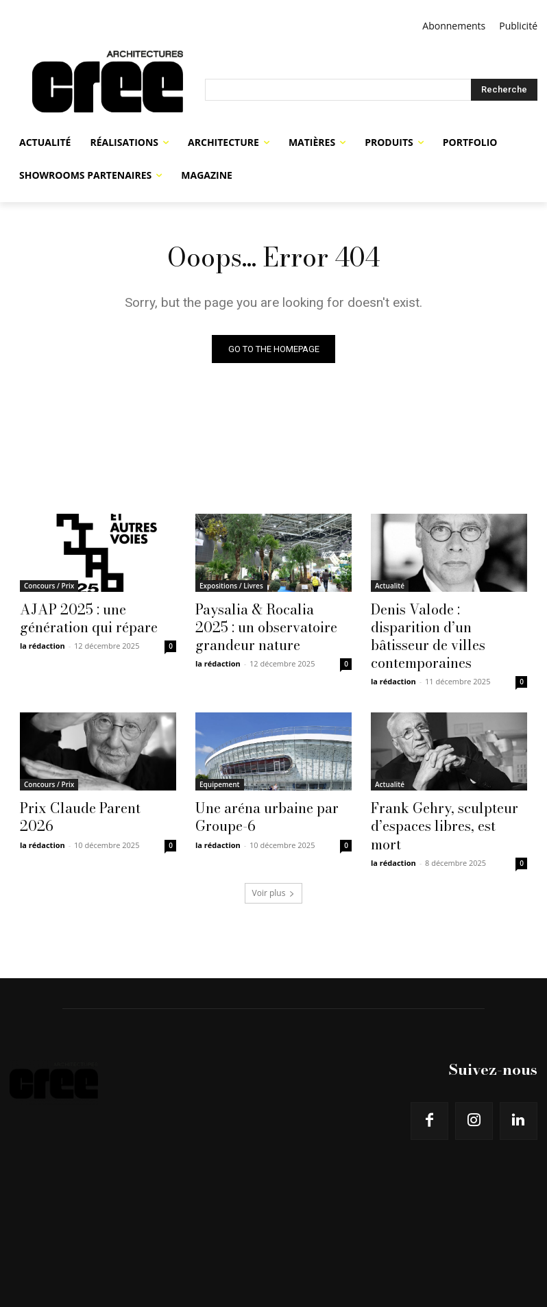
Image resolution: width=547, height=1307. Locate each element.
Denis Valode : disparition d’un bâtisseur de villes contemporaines (441, 623)
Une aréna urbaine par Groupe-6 (256, 789)
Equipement (219, 759)
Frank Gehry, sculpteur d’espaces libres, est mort (440, 789)
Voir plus (273, 843)
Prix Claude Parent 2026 (87, 782)
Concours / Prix (49, 585)
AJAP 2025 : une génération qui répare (95, 615)
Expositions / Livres (231, 585)
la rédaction (42, 641)
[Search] (504, 90)
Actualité (389, 585)
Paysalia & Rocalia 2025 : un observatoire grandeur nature (272, 623)
